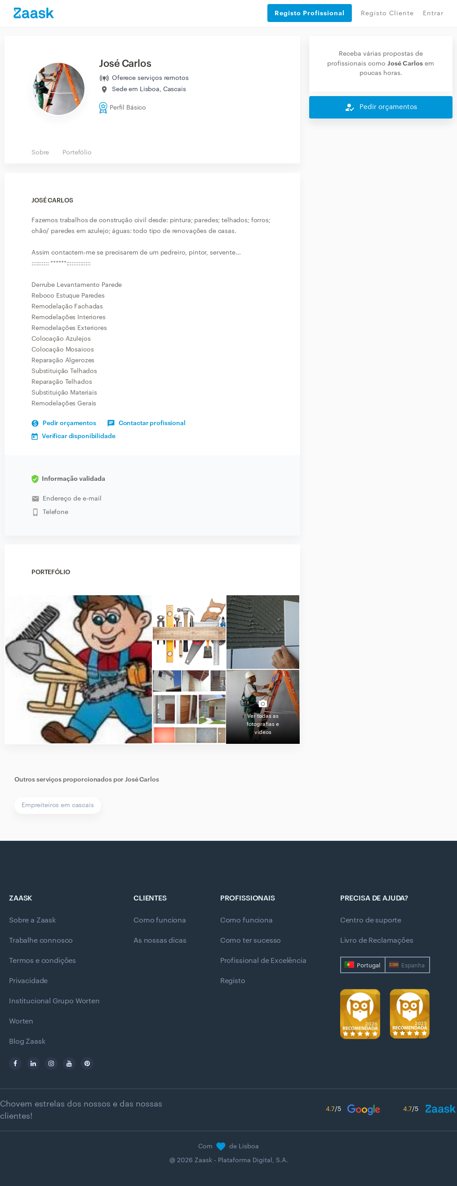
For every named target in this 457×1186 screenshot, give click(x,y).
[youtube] (69, 1063)
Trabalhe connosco (41, 940)
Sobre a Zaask (32, 920)
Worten (21, 1021)
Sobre (40, 152)
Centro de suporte (370, 920)
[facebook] (15, 1063)
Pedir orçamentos (63, 423)
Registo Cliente (387, 13)
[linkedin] (33, 1063)
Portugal (368, 965)
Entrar (433, 13)
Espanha (413, 965)
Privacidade (28, 980)
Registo (232, 980)
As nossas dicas (159, 940)
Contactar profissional (146, 423)
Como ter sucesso (250, 940)
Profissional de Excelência (263, 960)
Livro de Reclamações (376, 940)
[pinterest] (87, 1063)
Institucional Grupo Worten (54, 1001)
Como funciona (159, 920)
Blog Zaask (27, 1041)
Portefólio (77, 152)
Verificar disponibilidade (73, 436)
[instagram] (51, 1063)
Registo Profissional (310, 13)
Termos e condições (42, 960)
